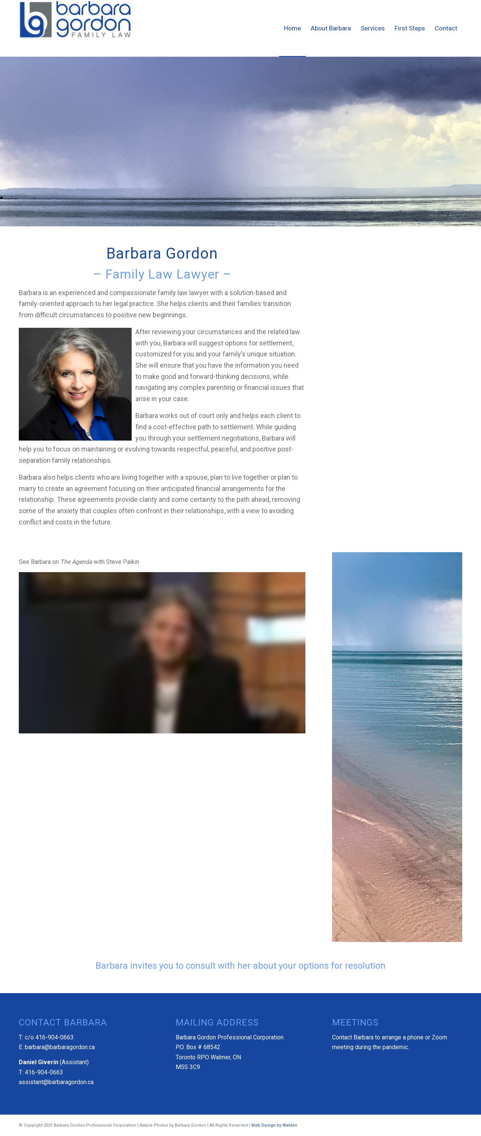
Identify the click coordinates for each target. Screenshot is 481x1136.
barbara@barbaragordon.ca (60, 1047)
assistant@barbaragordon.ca (56, 1082)
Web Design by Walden (274, 1125)
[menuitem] (292, 28)
